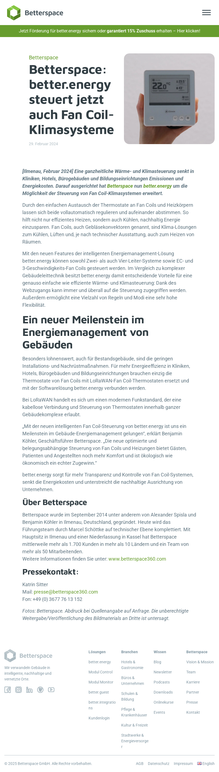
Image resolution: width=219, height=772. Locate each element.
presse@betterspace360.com (66, 592)
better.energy (157, 186)
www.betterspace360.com (137, 559)
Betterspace (120, 186)
